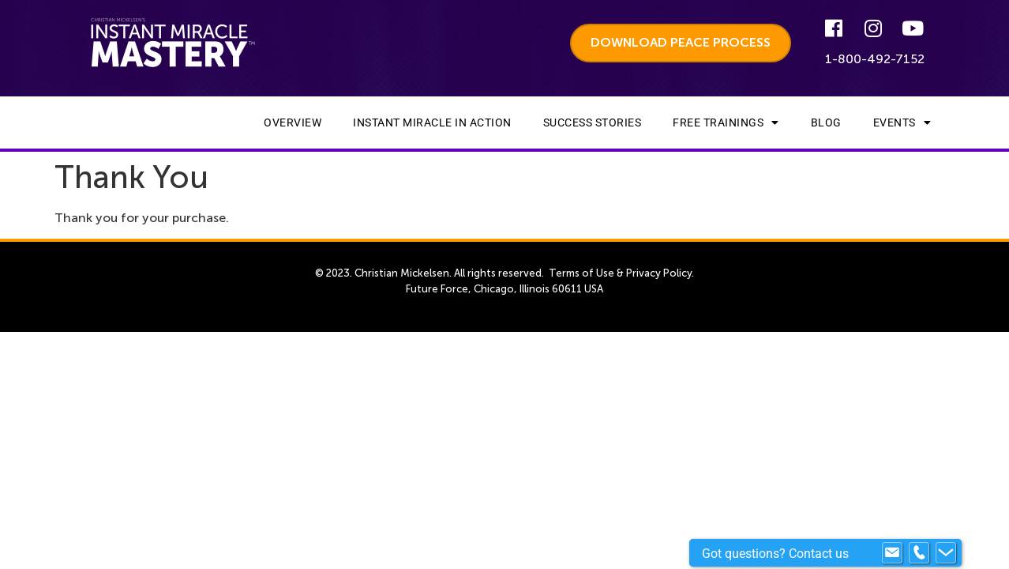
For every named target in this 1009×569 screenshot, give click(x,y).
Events (902, 122)
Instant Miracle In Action (432, 122)
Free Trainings (726, 122)
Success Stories (592, 122)
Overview (292, 122)
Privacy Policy (659, 273)
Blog (826, 122)
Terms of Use (581, 273)
